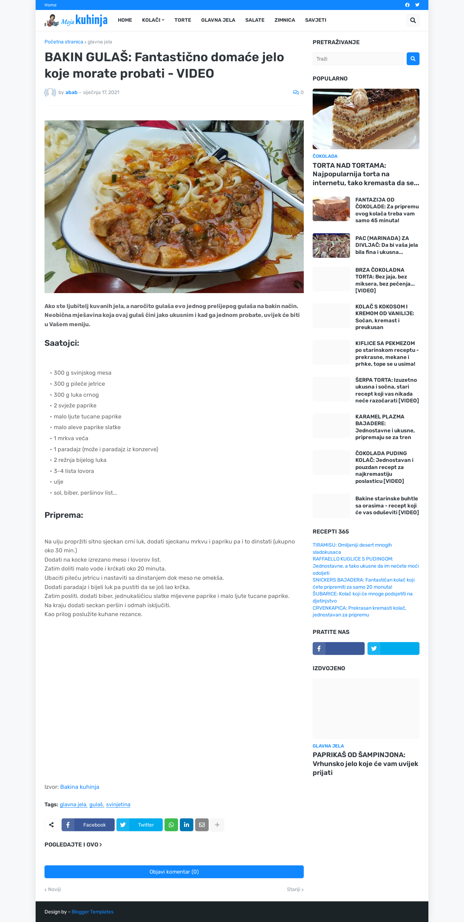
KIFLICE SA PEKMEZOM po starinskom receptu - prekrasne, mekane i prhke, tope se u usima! (387, 354)
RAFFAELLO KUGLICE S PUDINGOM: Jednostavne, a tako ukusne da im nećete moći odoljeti (366, 566)
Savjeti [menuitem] (315, 20)
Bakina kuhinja (79, 786)
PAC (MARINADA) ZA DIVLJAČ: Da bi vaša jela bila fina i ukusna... (386, 245)
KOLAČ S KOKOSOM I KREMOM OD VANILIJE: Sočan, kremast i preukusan (384, 317)
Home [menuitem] (125, 20)
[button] (413, 20)
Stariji (293, 889)
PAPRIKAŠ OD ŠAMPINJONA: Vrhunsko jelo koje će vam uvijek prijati (365, 763)
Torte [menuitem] (182, 20)
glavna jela (100, 42)
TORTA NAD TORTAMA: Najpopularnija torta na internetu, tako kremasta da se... (366, 174)
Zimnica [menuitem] (285, 20)
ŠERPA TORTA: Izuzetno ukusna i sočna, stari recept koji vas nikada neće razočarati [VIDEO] (387, 390)
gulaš (96, 805)
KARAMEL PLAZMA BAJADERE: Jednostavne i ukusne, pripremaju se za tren (385, 427)
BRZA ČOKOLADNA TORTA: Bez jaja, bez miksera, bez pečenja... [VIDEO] (385, 280)
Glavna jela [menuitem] (218, 20)
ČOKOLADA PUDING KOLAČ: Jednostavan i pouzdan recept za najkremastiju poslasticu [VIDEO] (384, 467)
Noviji (54, 889)
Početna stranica (64, 42)
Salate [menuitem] (255, 20)
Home (51, 4)
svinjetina (118, 805)
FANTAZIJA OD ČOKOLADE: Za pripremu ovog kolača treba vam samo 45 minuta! (387, 210)
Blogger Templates (93, 912)
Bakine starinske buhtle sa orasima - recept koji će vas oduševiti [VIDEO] (387, 505)
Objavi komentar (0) (174, 872)
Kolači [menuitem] (151, 20)
